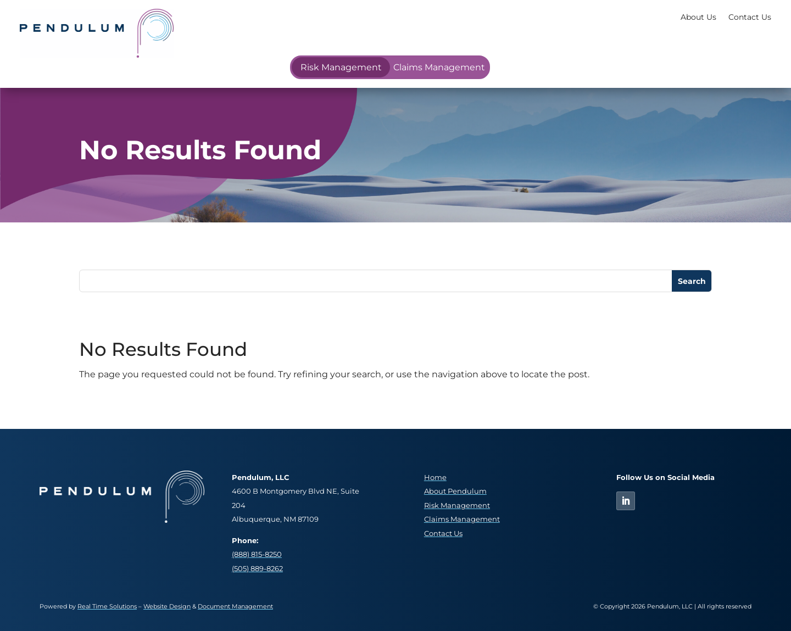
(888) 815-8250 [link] (257, 554)
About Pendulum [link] (455, 491)
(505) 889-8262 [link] (257, 569)
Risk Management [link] (341, 67)
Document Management (235, 606)
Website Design (167, 606)
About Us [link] (698, 17)
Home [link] (435, 477)
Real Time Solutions (107, 606)
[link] (97, 54)
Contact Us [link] (749, 17)
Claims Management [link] (439, 67)
